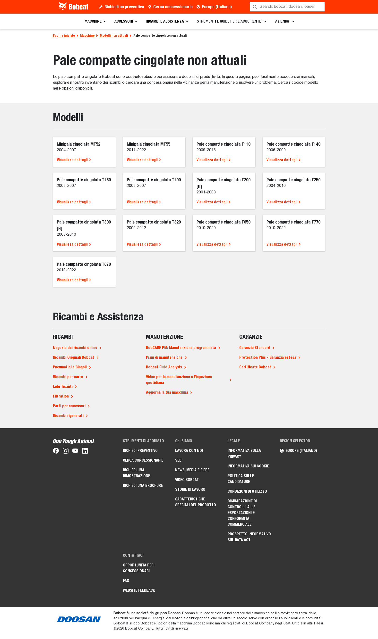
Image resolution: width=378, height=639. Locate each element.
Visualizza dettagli (74, 160)
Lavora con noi (189, 450)
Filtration (61, 396)
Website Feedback (139, 590)
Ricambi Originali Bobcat (73, 357)
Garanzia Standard (254, 347)
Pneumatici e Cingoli (70, 367)
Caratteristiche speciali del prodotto (195, 502)
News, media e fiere (192, 470)
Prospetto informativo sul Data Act (249, 537)
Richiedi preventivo (140, 450)
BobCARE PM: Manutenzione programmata (181, 347)
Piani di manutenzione (164, 357)
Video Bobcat (187, 479)
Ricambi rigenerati (68, 415)
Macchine (87, 35)
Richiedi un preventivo (124, 6)
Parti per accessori (69, 406)
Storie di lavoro (190, 489)
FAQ (126, 580)
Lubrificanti (63, 386)
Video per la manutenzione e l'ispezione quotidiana (179, 379)
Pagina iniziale (64, 35)
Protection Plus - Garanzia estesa (267, 357)
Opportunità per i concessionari (139, 568)
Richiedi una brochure (143, 485)
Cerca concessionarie (173, 6)
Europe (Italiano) (217, 6)
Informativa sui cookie (248, 466)
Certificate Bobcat (255, 367)
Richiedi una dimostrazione (136, 473)
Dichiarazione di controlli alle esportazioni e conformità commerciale (242, 513)
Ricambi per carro (68, 376)
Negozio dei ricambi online (75, 347)
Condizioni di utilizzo (247, 491)
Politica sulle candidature (241, 478)
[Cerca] (288, 6)
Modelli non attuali (114, 35)
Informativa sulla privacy (244, 453)
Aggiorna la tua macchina (167, 392)
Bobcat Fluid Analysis (164, 367)
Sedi (178, 460)
